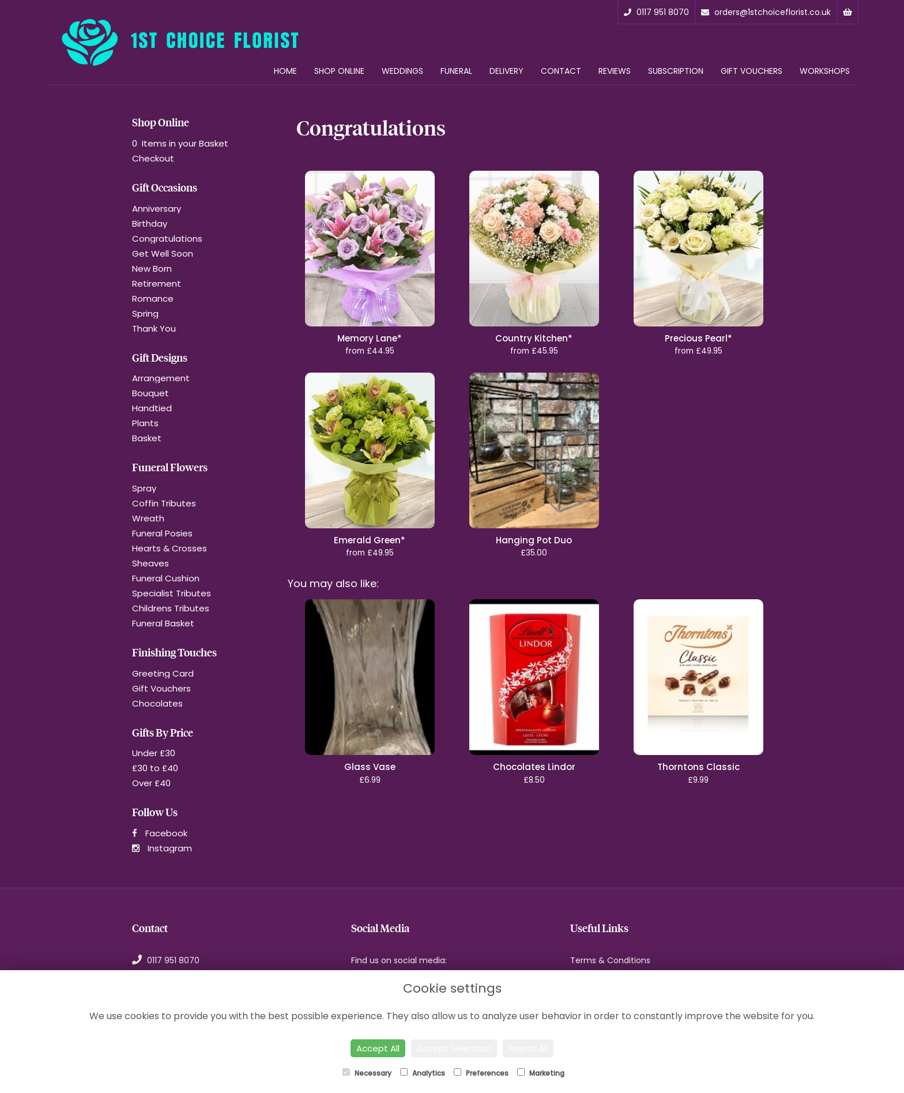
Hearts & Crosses (169, 548)
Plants (145, 423)
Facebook (159, 833)
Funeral (456, 71)
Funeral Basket (163, 623)
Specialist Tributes (171, 593)
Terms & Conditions (610, 960)
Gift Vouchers (751, 71)
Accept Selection (454, 1048)
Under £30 (153, 753)
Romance (153, 298)
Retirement (156, 283)
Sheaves (150, 563)
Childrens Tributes (170, 608)
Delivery (506, 71)
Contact (561, 71)
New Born (152, 268)
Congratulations (167, 238)
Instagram (162, 848)
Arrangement (161, 378)
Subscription (675, 71)
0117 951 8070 (656, 12)
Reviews (614, 71)
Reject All (528, 1048)
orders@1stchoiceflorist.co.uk (766, 12)
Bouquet (150, 393)
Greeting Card (163, 673)
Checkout (153, 158)
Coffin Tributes (164, 503)
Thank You (154, 328)
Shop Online (339, 71)
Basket (146, 438)
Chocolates (157, 703)
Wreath (148, 518)
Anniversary (156, 208)
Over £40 (151, 783)
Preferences (481, 1073)
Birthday (149, 223)
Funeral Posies (162, 533)
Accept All (378, 1048)
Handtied (152, 408)
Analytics (422, 1073)
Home (285, 71)
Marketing (540, 1073)
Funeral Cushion (165, 578)
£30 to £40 (155, 768)
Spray (144, 488)
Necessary (366, 1073)
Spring (145, 313)
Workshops (825, 71)
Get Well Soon (162, 253)
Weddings (402, 71)
